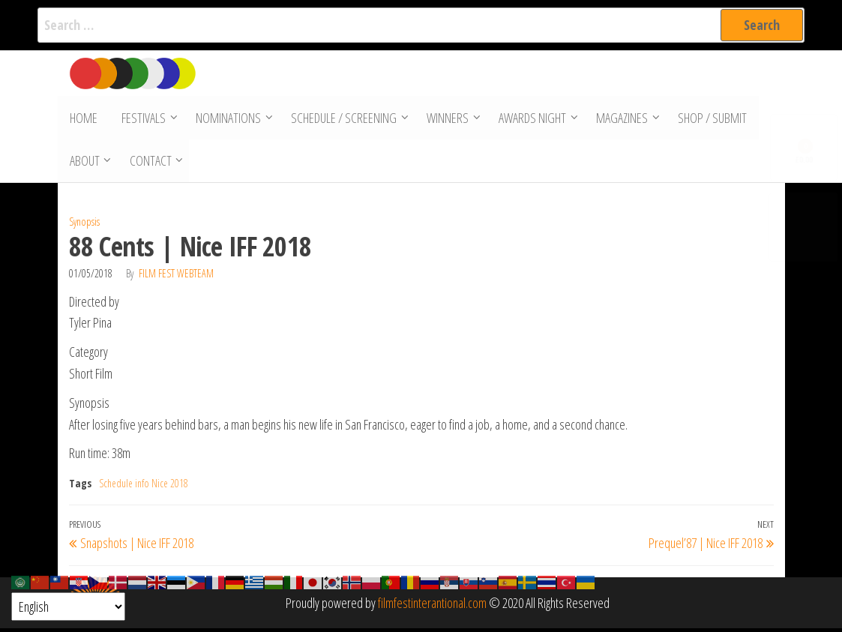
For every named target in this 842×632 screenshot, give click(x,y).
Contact (150, 163)
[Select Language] (68, 606)
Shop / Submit (710, 118)
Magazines (620, 118)
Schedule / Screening (341, 118)
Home (83, 118)
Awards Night (530, 118)
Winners (445, 118)
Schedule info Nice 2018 (143, 487)
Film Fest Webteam (176, 276)
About (84, 163)
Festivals (141, 118)
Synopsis (84, 225)
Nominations (226, 118)
